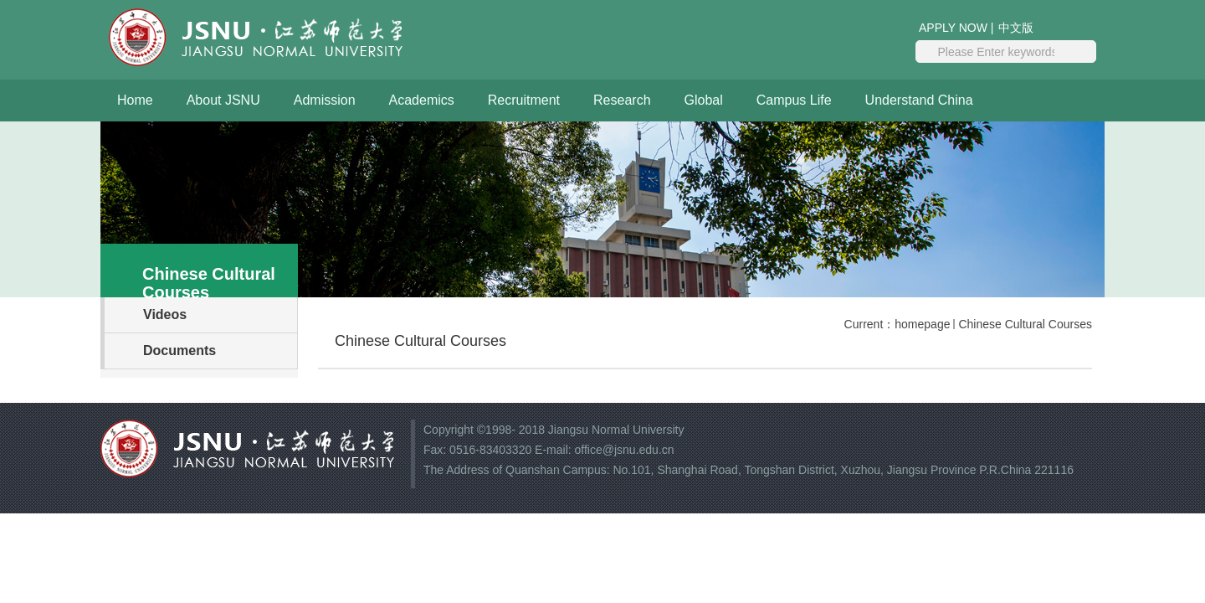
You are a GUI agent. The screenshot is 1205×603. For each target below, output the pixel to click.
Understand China (919, 100)
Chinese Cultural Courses (1025, 324)
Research (621, 100)
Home (135, 100)
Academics (421, 100)
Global (704, 100)
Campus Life (794, 100)
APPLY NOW (953, 27)
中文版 (1015, 27)
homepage (922, 324)
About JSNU (223, 100)
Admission (325, 100)
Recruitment (524, 100)
